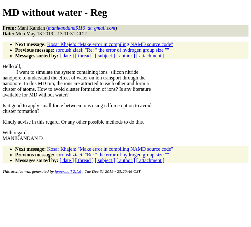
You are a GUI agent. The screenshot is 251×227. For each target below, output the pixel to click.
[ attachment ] (150, 55)
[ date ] (67, 55)
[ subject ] (105, 55)
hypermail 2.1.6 (68, 171)
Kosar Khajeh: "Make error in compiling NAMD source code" (110, 44)
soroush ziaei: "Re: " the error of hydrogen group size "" (112, 50)
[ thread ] (84, 55)
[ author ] (125, 55)
